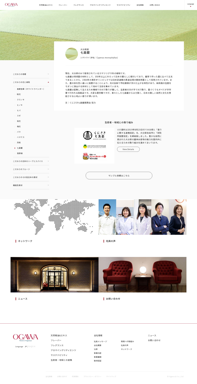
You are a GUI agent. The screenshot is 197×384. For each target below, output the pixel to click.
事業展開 (98, 357)
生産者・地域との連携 (61, 360)
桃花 (17, 94)
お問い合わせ (154, 340)
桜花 (17, 121)
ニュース (152, 335)
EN (30, 346)
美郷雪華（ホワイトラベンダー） (29, 89)
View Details (128, 149)
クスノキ (19, 99)
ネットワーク (126, 349)
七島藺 (18, 148)
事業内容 (98, 353)
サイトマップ (111, 376)
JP (26, 346)
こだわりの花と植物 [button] (31, 82)
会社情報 (98, 335)
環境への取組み (127, 341)
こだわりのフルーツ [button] (31, 169)
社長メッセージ (100, 341)
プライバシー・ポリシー (92, 376)
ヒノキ (18, 105)
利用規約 (75, 376)
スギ (17, 115)
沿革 (96, 349)
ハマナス (19, 137)
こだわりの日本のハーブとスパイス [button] (31, 161)
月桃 (17, 142)
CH (34, 346)
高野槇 (18, 153)
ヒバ (17, 110)
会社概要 (98, 345)
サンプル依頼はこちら (119, 175)
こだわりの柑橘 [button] (31, 74)
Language (190, 5)
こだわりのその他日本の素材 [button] (31, 177)
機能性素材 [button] (31, 185)
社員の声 (125, 345)
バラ (17, 132)
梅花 (17, 126)
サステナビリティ (59, 355)
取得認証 (98, 360)
